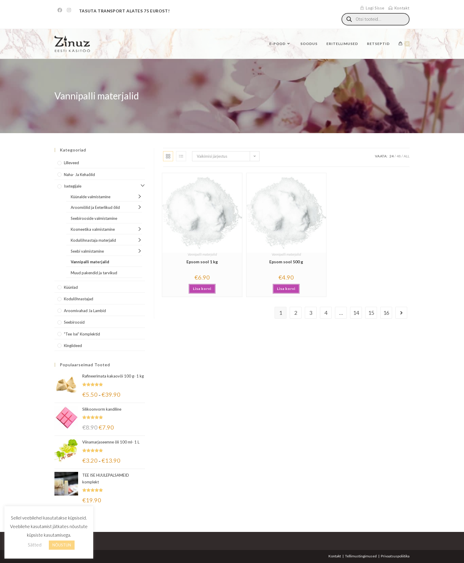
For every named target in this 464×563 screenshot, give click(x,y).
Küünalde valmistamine (90, 196)
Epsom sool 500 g (286, 261)
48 (399, 156)
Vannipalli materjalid (202, 254)
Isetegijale (72, 186)
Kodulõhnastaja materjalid (93, 240)
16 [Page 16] (386, 312)
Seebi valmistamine (87, 251)
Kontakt (334, 556)
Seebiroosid (74, 322)
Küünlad (71, 287)
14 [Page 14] (356, 312)
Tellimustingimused (361, 556)
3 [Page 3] (310, 312)
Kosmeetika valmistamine (93, 229)
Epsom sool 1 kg (202, 261)
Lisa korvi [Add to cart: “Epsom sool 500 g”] (286, 288)
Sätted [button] (34, 544)
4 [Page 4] (325, 312)
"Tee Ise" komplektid (82, 334)
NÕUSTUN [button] (61, 545)
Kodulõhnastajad (78, 298)
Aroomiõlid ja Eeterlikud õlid (95, 207)
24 (391, 156)
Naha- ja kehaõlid (79, 174)
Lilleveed (71, 162)
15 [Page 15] (371, 312)
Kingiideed (73, 345)
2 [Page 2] (295, 312)
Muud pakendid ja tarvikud (94, 272)
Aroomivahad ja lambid (85, 310)
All (407, 156)
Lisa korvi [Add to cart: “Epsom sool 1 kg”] (202, 288)
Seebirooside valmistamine (94, 218)
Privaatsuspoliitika (395, 556)
